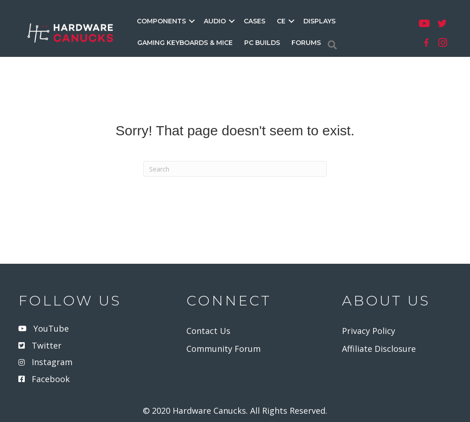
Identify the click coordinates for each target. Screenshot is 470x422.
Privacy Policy (368, 330)
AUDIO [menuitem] (215, 21)
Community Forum (223, 348)
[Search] (332, 44)
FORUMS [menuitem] (306, 43)
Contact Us (208, 330)
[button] (192, 21)
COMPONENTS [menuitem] (161, 21)
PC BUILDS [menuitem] (262, 43)
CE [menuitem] (281, 21)
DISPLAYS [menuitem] (319, 21)
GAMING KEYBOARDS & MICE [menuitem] (185, 43)
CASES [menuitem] (254, 21)
